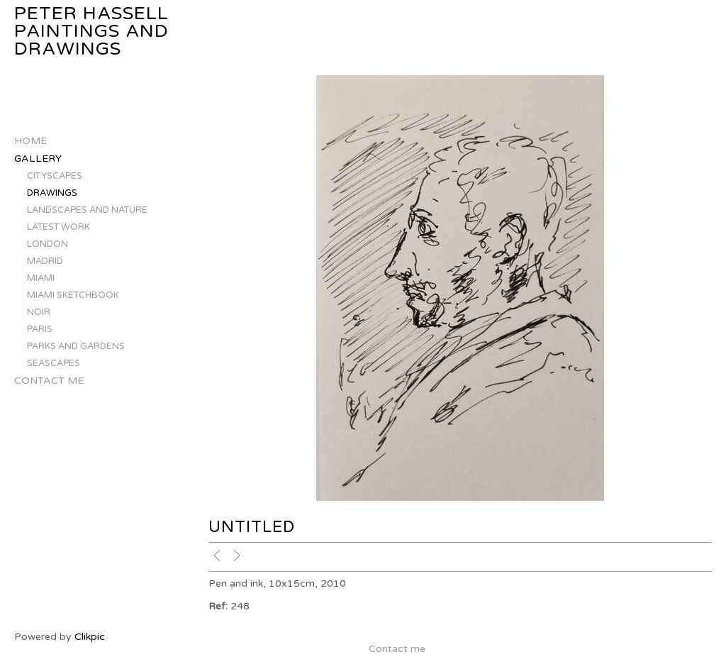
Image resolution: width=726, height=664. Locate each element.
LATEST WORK (58, 227)
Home (30, 141)
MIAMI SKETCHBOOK (73, 295)
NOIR (38, 312)
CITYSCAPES (54, 176)
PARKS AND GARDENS (76, 346)
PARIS (39, 329)
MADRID (45, 261)
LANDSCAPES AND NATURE (87, 210)
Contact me (49, 381)
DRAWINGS (52, 193)
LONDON (47, 244)
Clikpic (89, 637)
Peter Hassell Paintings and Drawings (91, 31)
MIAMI (41, 278)
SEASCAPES (53, 363)
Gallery (38, 159)
